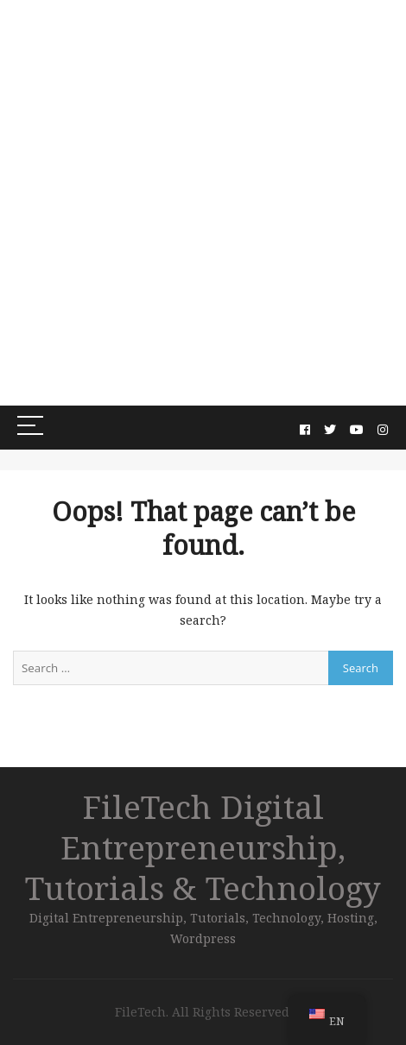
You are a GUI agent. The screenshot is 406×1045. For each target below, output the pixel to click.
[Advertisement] (203, 203)
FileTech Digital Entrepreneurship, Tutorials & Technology (203, 847)
